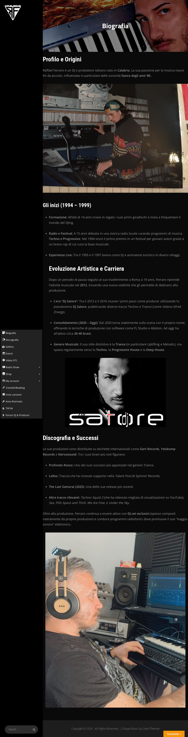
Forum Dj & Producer (17, 415)
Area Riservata (13, 401)
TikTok (8, 408)
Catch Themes (151, 729)
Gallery (9, 346)
